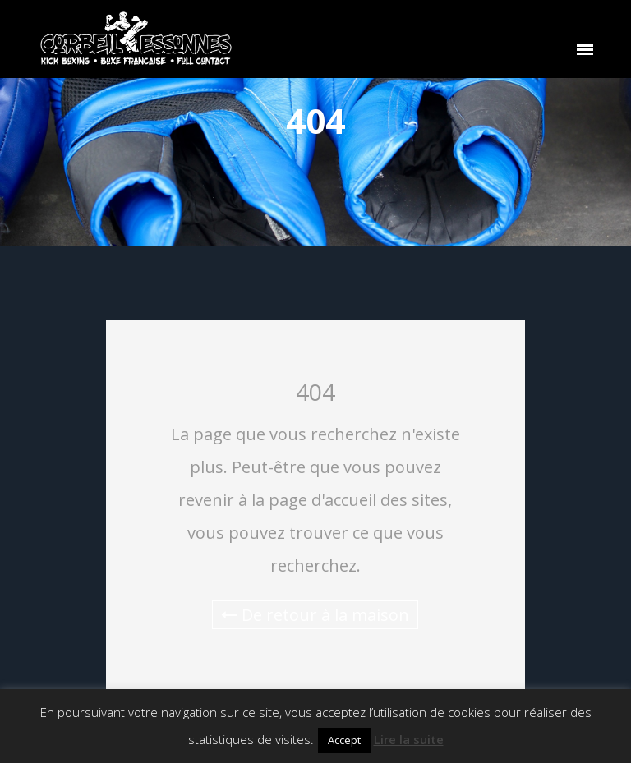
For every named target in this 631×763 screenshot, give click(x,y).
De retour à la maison (315, 615)
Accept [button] (344, 740)
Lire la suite (409, 739)
